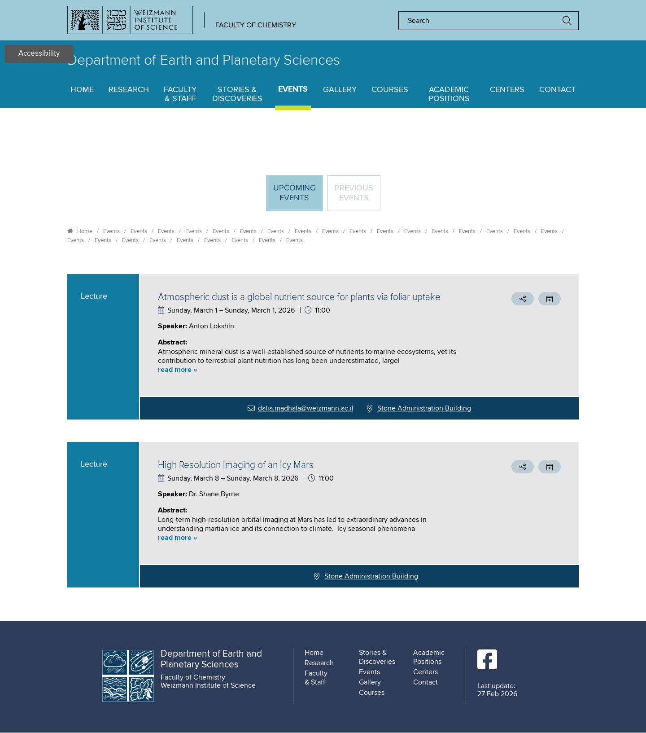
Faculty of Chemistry (255, 25)
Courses (389, 90)
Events (293, 89)
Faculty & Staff (180, 94)
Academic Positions (449, 94)
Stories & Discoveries (237, 94)
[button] (311, 370)
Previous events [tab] (354, 193)
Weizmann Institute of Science (208, 685)
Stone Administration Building (424, 408)
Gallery (340, 90)
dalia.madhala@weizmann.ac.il (306, 408)
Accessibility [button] (39, 53)
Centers (507, 90)
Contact (557, 90)
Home (82, 90)
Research (129, 90)
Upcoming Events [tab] (298, 197)
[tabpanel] (323, 430)
